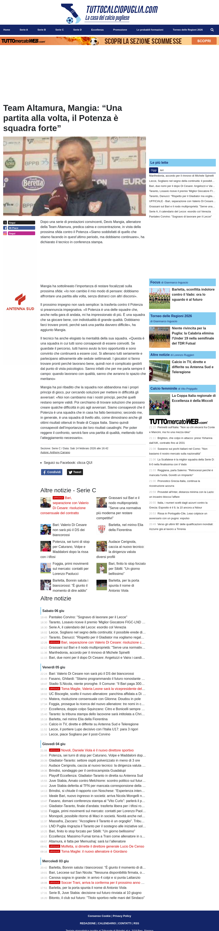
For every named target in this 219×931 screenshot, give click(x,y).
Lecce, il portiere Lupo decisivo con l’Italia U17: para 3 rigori (93, 729)
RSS (136, 923)
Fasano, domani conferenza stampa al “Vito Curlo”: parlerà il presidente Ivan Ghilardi (112, 801)
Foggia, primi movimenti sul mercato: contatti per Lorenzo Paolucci (71, 569)
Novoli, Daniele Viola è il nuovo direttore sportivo (91, 750)
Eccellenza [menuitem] (97, 29)
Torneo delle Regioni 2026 (171, 316)
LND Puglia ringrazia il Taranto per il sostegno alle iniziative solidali (99, 826)
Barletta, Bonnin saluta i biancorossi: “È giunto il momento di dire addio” (70, 585)
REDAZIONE (88, 923)
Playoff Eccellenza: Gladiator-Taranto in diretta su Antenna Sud (96, 775)
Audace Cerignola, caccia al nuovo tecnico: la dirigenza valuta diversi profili (105, 765)
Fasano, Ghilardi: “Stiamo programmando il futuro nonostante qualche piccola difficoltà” (114, 678)
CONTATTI (124, 923)
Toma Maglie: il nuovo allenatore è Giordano (88, 851)
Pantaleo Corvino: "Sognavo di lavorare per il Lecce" (88, 617)
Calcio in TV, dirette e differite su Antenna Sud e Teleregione (94, 724)
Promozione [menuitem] (120, 29)
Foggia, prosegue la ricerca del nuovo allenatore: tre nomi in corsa (98, 704)
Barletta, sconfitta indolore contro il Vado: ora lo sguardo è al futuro (193, 294)
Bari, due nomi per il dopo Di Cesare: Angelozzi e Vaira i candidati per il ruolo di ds (110, 657)
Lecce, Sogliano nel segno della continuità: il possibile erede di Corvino (102, 632)
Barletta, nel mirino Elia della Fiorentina (78, 719)
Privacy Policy (122, 916)
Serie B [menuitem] (41, 29)
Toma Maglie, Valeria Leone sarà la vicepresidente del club (99, 689)
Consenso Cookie (99, 916)
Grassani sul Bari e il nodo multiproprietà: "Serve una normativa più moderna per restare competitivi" (118, 508)
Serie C (56, 448)
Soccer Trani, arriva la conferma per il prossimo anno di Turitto (101, 882)
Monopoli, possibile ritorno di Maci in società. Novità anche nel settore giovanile (108, 816)
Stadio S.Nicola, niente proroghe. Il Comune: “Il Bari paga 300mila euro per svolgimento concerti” (121, 684)
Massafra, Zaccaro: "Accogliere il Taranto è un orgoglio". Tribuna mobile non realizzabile (114, 821)
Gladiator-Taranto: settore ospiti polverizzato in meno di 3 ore (94, 760)
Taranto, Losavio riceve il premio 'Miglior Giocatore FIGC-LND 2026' (99, 622)
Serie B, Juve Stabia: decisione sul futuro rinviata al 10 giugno (95, 893)
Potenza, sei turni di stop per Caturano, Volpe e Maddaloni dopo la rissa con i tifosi (110, 755)
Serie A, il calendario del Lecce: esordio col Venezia (87, 627)
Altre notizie (160, 355)
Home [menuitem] (6, 29)
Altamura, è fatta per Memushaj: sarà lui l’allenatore (87, 841)
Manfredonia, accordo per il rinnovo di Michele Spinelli (89, 652)
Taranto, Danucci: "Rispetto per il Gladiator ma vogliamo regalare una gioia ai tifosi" (111, 637)
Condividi (52, 472)
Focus (155, 282)
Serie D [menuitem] (77, 29)
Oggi (153, 170)
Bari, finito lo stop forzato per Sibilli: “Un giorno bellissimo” (127, 569)
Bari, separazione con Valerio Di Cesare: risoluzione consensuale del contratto (113, 642)
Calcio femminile (163, 388)
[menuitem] (212, 30)
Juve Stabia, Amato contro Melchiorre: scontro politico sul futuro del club (103, 780)
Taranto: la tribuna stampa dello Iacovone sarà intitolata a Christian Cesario (105, 714)
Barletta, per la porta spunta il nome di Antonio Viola (124, 585)
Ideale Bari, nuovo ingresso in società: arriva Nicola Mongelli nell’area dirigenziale (110, 796)
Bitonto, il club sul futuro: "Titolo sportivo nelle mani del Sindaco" (97, 898)
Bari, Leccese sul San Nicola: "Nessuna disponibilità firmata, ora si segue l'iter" (108, 872)
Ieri (162, 170)
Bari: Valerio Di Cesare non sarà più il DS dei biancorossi (70, 530)
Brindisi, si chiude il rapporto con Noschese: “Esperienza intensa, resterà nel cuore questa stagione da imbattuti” (132, 791)
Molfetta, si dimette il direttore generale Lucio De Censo (96, 846)
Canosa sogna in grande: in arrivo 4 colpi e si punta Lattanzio (94, 877)
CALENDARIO (107, 923)
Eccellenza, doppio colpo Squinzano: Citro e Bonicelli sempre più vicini (102, 709)
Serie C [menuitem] (59, 29)
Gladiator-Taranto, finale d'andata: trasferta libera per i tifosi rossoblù (100, 806)
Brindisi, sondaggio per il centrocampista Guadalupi (87, 770)
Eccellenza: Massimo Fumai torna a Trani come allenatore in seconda (101, 836)
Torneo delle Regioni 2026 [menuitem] (188, 29)
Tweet (75, 472)
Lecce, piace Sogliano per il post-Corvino (79, 734)
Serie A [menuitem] (24, 29)
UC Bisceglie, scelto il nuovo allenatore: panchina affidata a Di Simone (101, 694)
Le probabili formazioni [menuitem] (150, 29)
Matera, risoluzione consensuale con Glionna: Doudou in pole (95, 699)
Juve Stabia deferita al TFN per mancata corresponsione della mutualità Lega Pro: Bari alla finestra (123, 785)
